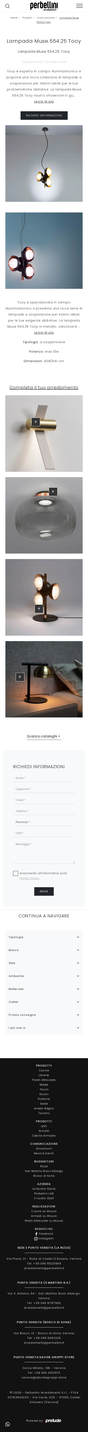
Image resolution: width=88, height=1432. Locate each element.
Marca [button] (14, 950)
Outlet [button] (13, 1002)
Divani (44, 1094)
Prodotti (27, 17)
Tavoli (44, 1089)
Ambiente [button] (16, 976)
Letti (44, 1126)
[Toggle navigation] (79, 6)
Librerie (44, 1075)
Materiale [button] (16, 989)
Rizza (44, 1166)
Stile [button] (12, 963)
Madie (44, 1084)
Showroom (44, 1148)
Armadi (44, 1131)
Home (14, 17)
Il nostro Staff (44, 1198)
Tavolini (44, 1113)
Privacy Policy (30, 878)
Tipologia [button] (16, 937)
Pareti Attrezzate (44, 1080)
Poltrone (44, 1099)
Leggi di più (44, 101)
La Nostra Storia (44, 1189)
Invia (44, 891)
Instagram (44, 1238)
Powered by (44, 1421)
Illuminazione (46, 17)
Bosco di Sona (43, 1176)
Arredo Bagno (44, 1108)
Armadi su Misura (44, 1216)
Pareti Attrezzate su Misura (44, 1221)
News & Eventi (44, 1153)
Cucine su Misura (44, 1211)
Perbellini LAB (44, 1193)
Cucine (44, 1070)
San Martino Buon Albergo (44, 1171)
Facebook (44, 1234)
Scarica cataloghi (42, 736)
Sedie (44, 1103)
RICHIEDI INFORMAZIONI (44, 115)
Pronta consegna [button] (22, 1015)
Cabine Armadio (44, 1135)
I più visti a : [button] (18, 1028)
